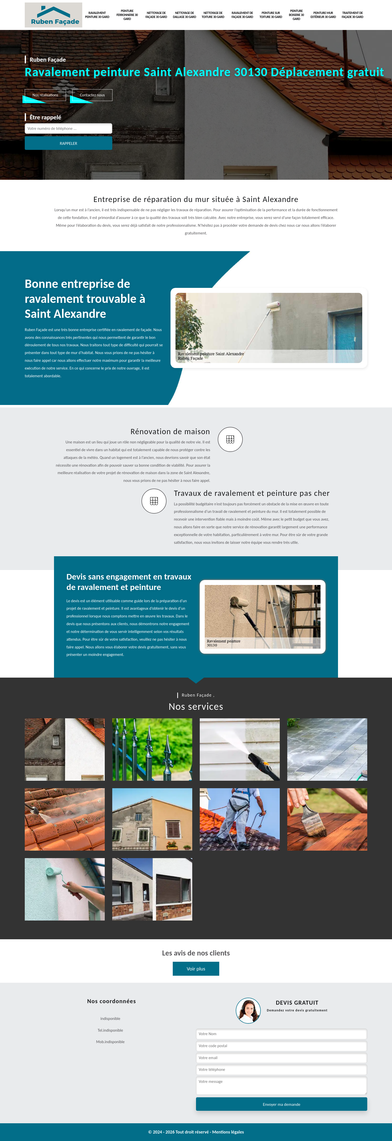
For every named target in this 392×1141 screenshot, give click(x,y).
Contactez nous (92, 94)
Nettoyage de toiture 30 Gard (213, 15)
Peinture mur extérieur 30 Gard (323, 15)
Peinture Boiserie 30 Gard (296, 15)
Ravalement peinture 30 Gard (97, 15)
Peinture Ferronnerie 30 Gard (127, 15)
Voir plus (196, 968)
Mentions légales (228, 1132)
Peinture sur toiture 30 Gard (271, 15)
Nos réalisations (45, 94)
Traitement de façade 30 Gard (352, 15)
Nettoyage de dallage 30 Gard (184, 15)
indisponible (113, 1030)
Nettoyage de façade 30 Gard (156, 15)
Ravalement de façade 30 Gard (242, 15)
